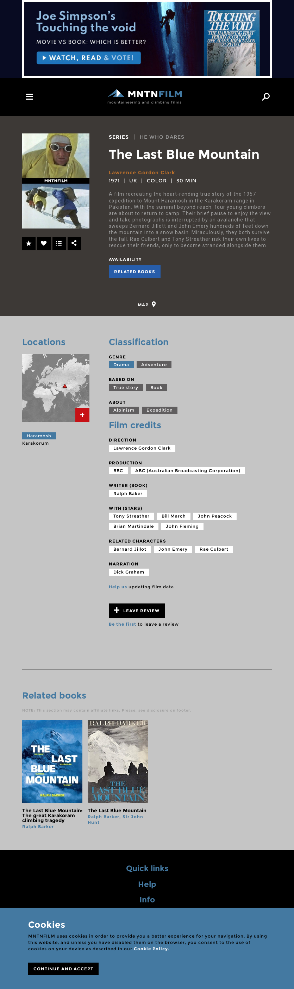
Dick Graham (128, 572)
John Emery (173, 549)
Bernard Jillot (129, 549)
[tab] (147, 304)
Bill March (174, 516)
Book (156, 387)
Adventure (154, 364)
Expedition (159, 410)
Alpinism (124, 410)
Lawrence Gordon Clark (142, 172)
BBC (118, 470)
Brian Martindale (133, 526)
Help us (118, 586)
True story (125, 387)
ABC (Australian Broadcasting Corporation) (187, 470)
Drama (121, 364)
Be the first (122, 624)
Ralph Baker (128, 493)
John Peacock (215, 516)
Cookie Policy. (151, 948)
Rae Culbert (214, 549)
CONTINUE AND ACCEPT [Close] (63, 968)
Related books (134, 271)
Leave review (136, 610)
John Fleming (182, 526)
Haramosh (39, 435)
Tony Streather (131, 516)
